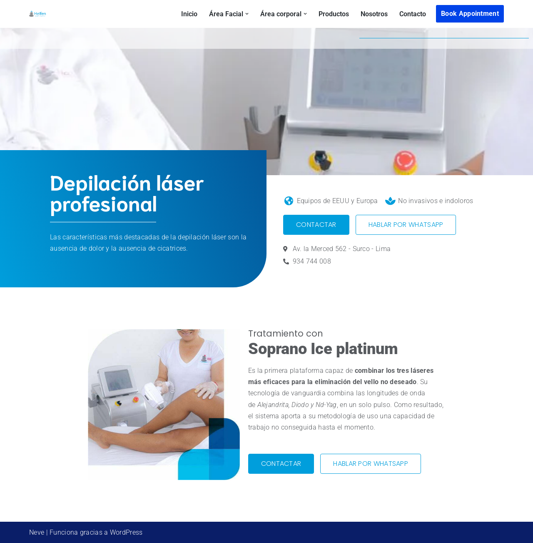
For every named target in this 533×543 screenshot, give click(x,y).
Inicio (189, 14)
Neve (36, 532)
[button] (247, 13)
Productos (334, 14)
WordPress (126, 532)
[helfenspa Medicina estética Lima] (37, 14)
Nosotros (374, 14)
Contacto (412, 14)
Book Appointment (470, 14)
